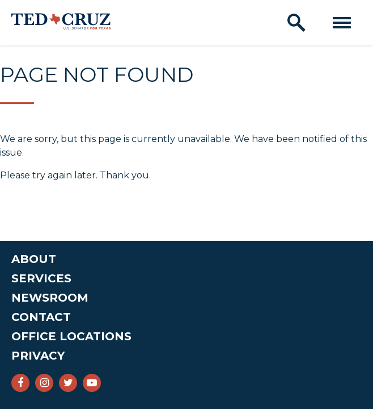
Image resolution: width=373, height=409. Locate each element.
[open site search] (296, 22)
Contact (41, 317)
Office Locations (71, 336)
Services (41, 278)
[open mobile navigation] (342, 22)
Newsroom (49, 297)
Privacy (38, 355)
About (33, 259)
